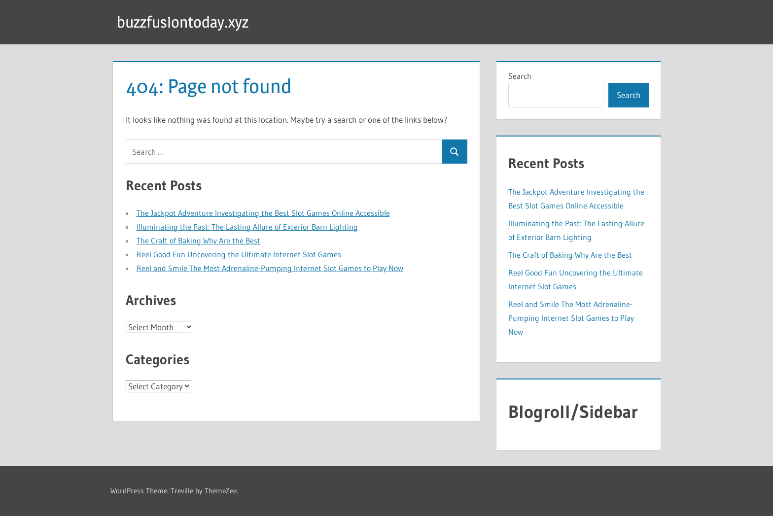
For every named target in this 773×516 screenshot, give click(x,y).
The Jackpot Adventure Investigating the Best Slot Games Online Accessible (263, 213)
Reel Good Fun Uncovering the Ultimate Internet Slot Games (239, 254)
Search (519, 76)
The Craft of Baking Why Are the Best (198, 240)
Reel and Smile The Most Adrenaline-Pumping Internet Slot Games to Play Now (270, 268)
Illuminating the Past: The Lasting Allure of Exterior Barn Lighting (247, 227)
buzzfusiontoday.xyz (182, 22)
